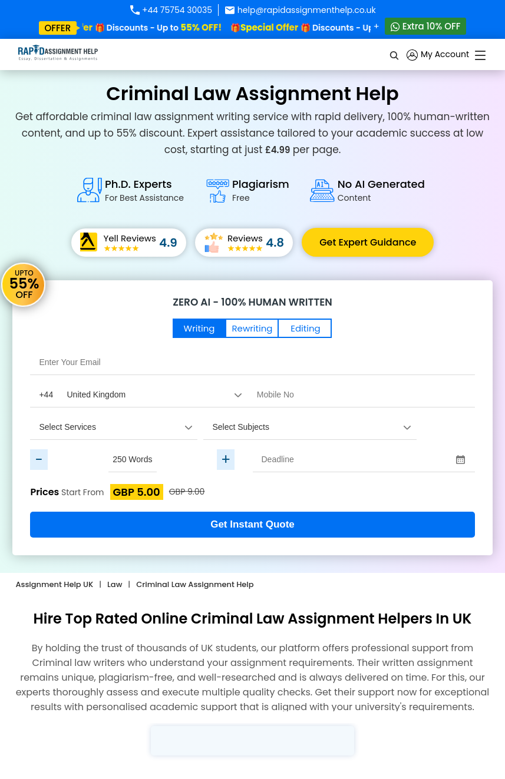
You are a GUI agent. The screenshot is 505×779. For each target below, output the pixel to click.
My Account (438, 55)
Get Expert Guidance (367, 242)
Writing (199, 328)
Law (114, 584)
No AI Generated (381, 190)
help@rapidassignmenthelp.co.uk (300, 10)
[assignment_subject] (310, 427)
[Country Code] (138, 394)
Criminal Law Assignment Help (194, 584)
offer (58, 28)
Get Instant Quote (252, 524)
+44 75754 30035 (170, 10)
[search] (395, 54)
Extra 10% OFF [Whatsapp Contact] (426, 26)
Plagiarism (260, 190)
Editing (305, 328)
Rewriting (252, 328)
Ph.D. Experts (144, 190)
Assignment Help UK (54, 584)
